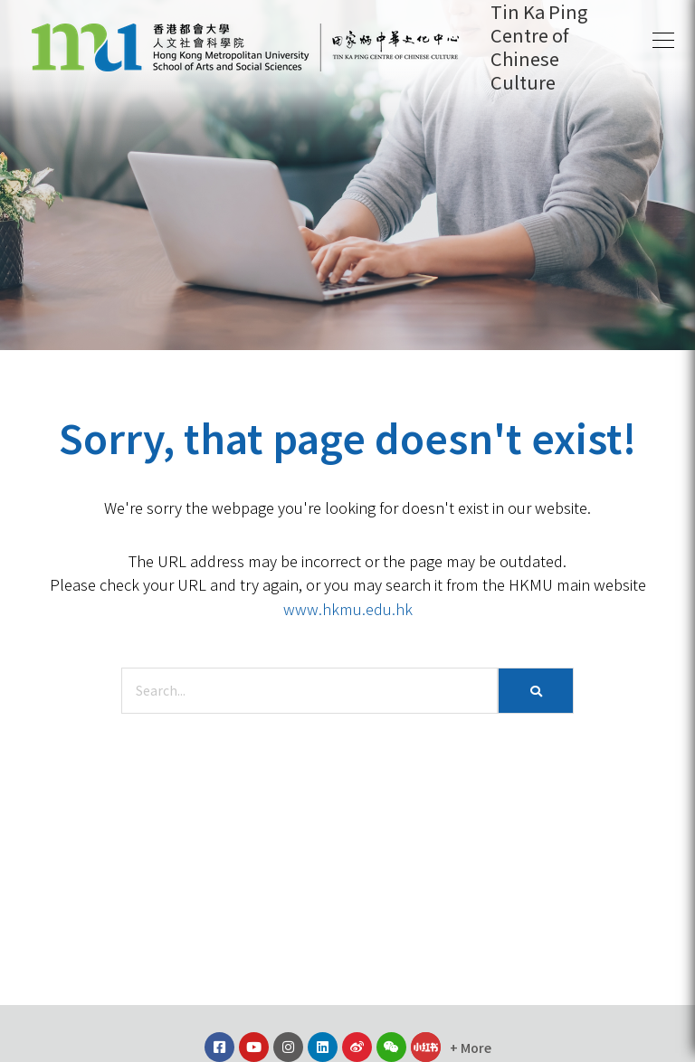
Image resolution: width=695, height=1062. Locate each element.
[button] (663, 41)
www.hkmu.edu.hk (348, 609)
